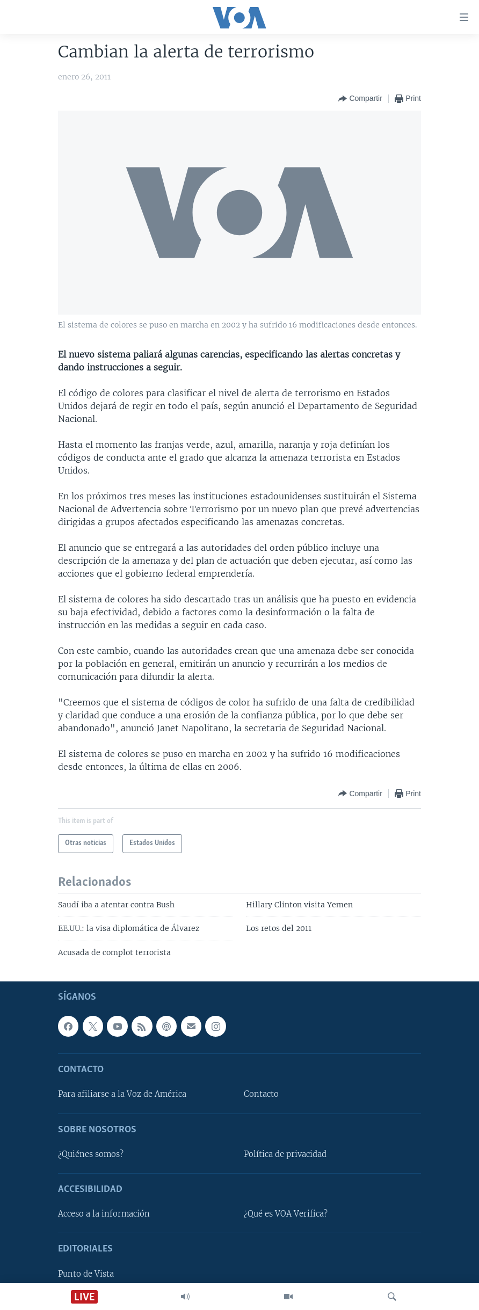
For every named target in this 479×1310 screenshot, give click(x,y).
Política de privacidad (285, 1154)
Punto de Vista (86, 1274)
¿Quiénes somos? (91, 1154)
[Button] (360, 98)
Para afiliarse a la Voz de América (122, 1095)
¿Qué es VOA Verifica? (286, 1214)
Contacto (261, 1095)
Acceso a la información (104, 1214)
